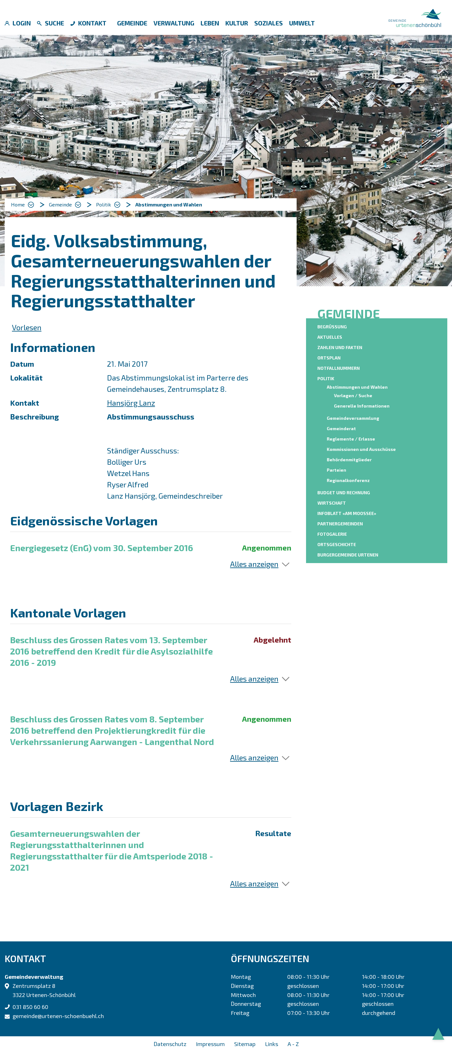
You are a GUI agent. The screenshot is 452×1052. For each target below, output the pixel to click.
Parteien (336, 470)
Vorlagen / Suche (353, 395)
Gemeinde (132, 23)
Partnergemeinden (340, 523)
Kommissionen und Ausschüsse (361, 449)
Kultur (236, 23)
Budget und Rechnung (343, 492)
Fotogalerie (332, 534)
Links (271, 1043)
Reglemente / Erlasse (351, 438)
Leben (210, 23)
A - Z (293, 1043)
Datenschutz (169, 1043)
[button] (65, 204)
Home (18, 204)
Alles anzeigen (254, 563)
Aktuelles (329, 337)
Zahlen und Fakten (339, 347)
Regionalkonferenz (348, 480)
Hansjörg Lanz (131, 402)
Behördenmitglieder (349, 459)
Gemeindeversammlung (353, 418)
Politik (325, 378)
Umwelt (302, 23)
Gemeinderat (341, 428)
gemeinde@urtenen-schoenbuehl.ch (58, 1015)
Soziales (268, 23)
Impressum (210, 1043)
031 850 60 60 (30, 1006)
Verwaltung (173, 23)
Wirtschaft (331, 503)
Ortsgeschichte (336, 544)
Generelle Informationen (362, 405)
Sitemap (245, 1043)
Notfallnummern (338, 368)
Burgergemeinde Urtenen (347, 554)
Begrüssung (332, 326)
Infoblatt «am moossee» (346, 513)
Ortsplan (329, 357)
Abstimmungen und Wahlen (358, 387)
